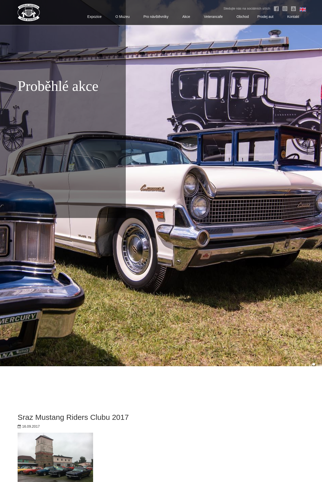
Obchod (242, 17)
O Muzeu (125, 17)
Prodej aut (268, 17)
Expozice (97, 17)
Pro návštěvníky (158, 17)
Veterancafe (216, 17)
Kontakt (295, 17)
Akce (188, 17)
